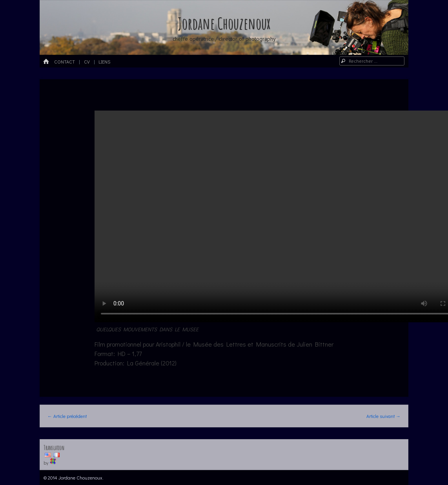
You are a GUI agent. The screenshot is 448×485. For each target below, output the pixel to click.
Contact (64, 61)
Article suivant (383, 416)
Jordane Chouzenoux (224, 23)
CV (87, 61)
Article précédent (67, 416)
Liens (104, 61)
